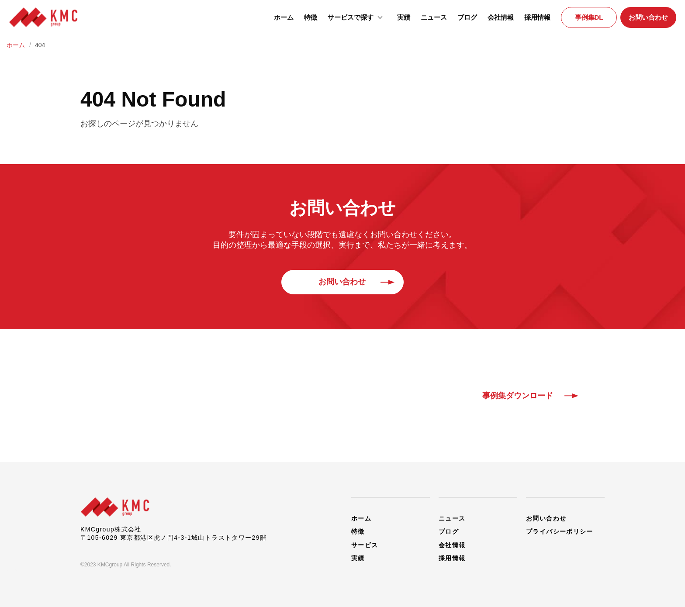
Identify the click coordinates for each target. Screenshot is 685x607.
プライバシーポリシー (559, 531)
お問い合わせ (648, 17)
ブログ (467, 17)
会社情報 (501, 17)
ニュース (434, 17)
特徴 (310, 17)
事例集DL (589, 17)
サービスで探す (357, 16)
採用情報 (537, 17)
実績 (403, 17)
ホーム (284, 17)
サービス (364, 544)
